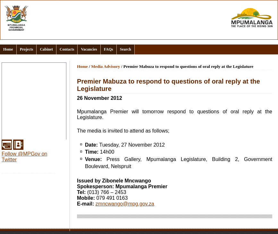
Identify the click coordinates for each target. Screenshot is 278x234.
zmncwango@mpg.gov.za (125, 203)
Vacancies (89, 49)
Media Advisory (105, 66)
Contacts (67, 49)
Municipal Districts (23, 128)
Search (125, 49)
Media (10, 120)
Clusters (12, 82)
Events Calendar (21, 97)
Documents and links (26, 89)
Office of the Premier (26, 105)
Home (8, 49)
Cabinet (46, 49)
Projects (26, 49)
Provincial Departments (29, 112)
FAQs (108, 49)
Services (13, 135)
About (10, 74)
